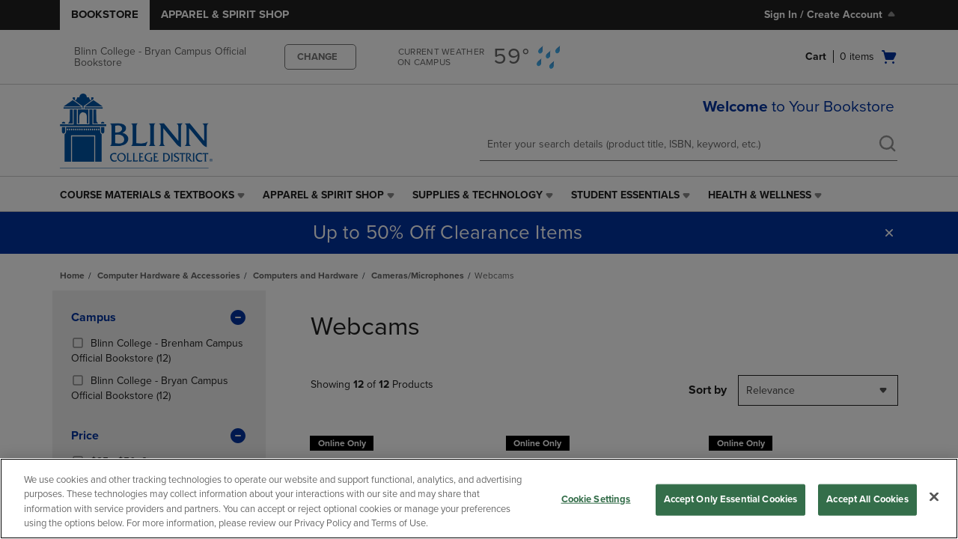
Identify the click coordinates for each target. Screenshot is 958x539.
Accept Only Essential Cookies (731, 499)
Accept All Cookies (867, 499)
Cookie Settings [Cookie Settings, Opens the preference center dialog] (596, 499)
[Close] (934, 496)
